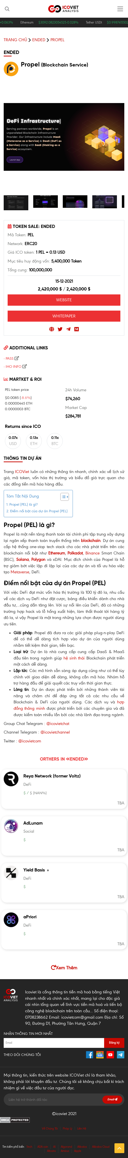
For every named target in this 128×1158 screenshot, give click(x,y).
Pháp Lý (67, 1128)
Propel (57, 39)
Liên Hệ (81, 1128)
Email (112, 1099)
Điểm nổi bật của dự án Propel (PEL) (39, 511)
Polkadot (75, 553)
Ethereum (56, 553)
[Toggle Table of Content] (62, 497)
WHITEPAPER (64, 316)
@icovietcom (29, 740)
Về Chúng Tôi (50, 1128)
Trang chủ (15, 39)
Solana (22, 559)
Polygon (38, 559)
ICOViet (22, 471)
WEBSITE (64, 299)
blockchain (90, 540)
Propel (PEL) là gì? (23, 504)
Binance (92, 553)
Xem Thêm (64, 968)
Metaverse (20, 571)
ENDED (38, 39)
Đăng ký (114, 1042)
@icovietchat (57, 723)
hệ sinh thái (74, 658)
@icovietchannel (55, 732)
